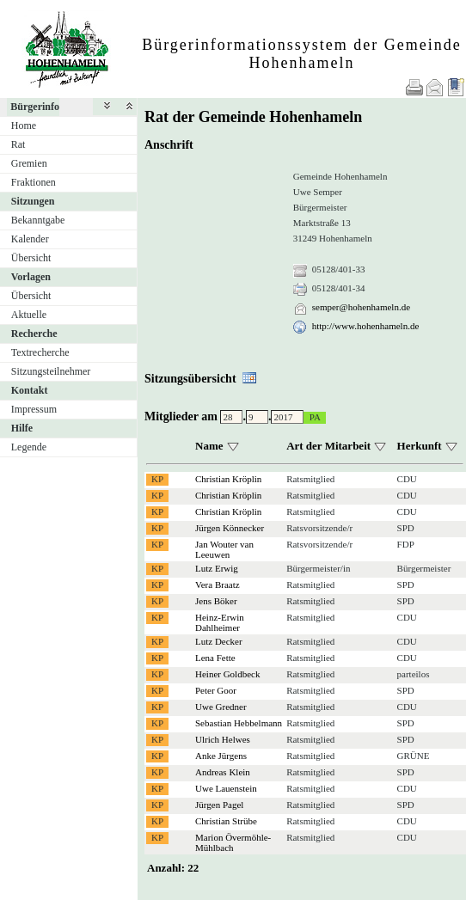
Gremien (29, 163)
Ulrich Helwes (222, 739)
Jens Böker (216, 601)
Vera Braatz (217, 584)
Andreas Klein (222, 772)
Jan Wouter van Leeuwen (224, 549)
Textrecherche (40, 352)
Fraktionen (33, 182)
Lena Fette (215, 657)
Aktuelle (28, 315)
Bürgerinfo (34, 107)
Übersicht (31, 258)
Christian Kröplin (228, 479)
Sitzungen (33, 201)
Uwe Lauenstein (226, 788)
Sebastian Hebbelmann (238, 723)
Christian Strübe (226, 821)
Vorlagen (31, 277)
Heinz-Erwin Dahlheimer (219, 622)
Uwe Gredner (221, 706)
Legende (28, 447)
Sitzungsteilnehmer (51, 371)
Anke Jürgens (221, 755)
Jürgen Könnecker (229, 528)
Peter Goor (215, 690)
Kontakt (29, 390)
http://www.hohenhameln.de (366, 326)
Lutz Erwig (216, 568)
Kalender (30, 239)
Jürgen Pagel (219, 804)
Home (23, 125)
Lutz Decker (218, 641)
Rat (18, 144)
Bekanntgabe (38, 220)
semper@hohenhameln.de (361, 307)
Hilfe (22, 428)
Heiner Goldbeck (227, 674)
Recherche (34, 334)
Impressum (34, 409)
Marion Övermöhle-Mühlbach (233, 842)
